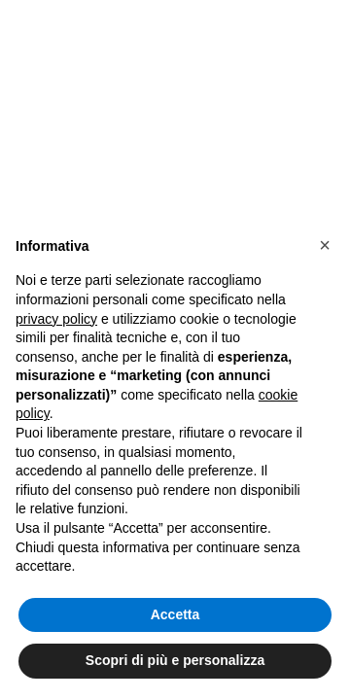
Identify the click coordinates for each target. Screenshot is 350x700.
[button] (324, 245)
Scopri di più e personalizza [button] (175, 660)
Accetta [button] (175, 614)
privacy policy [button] (56, 319)
